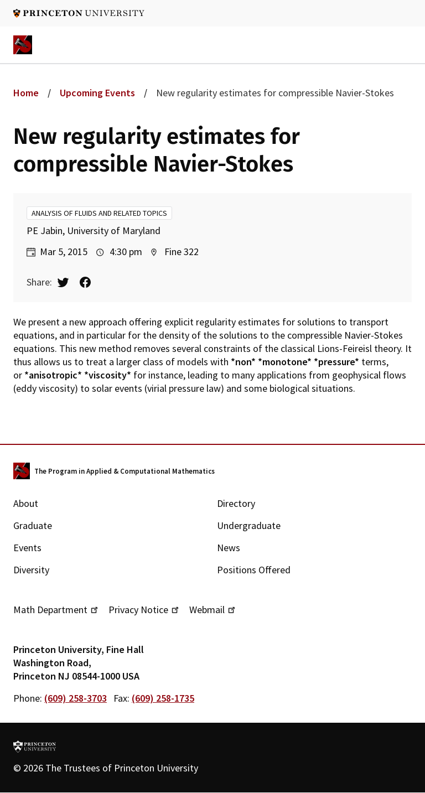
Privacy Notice (144, 609)
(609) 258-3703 (75, 698)
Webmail (213, 609)
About (25, 503)
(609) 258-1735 (163, 698)
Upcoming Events (97, 92)
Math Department (56, 609)
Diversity (31, 569)
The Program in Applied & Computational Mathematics (124, 471)
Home (26, 92)
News (228, 547)
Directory (236, 503)
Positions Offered (254, 569)
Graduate (32, 525)
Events (27, 547)
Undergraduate (249, 525)
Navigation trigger (402, 44)
